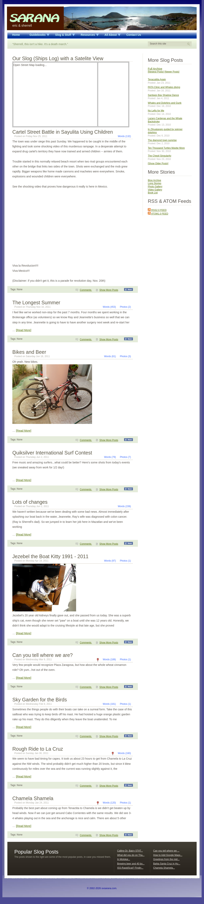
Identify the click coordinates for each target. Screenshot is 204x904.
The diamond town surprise (162, 140)
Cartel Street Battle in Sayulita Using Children (62, 132)
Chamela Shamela (32, 798)
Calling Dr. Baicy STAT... (130, 850)
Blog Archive (154, 180)
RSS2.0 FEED (157, 210)
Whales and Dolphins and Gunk (164, 103)
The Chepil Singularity (159, 155)
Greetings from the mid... (166, 859)
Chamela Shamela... (164, 867)
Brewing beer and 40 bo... (130, 863)
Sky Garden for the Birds (39, 699)
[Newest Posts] (156, 71)
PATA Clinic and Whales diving (164, 87)
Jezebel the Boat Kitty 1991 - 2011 (50, 556)
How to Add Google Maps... (167, 855)
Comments (86, 290)
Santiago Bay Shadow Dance (163, 95)
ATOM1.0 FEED (158, 213)
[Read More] (23, 330)
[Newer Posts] (171, 71)
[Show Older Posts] (158, 163)
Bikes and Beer (29, 352)
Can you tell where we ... (166, 850)
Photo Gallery (155, 186)
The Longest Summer (36, 302)
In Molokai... (123, 859)
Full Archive (155, 68)
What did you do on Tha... (130, 855)
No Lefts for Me (156, 110)
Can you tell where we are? (42, 655)
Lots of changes (30, 502)
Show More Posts (108, 290)
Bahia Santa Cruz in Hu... (166, 863)
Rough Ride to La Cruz (37, 749)
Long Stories (154, 183)
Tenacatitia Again (157, 79)
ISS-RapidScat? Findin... (130, 867)
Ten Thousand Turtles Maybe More (166, 148)
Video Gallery (155, 189)
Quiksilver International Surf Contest (52, 452)
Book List (153, 192)
